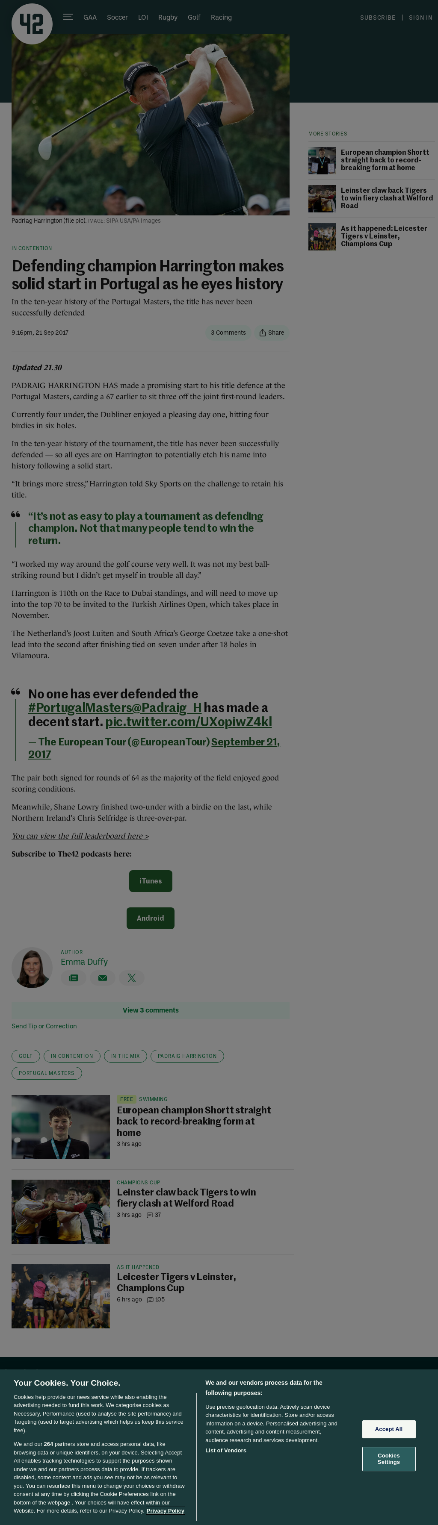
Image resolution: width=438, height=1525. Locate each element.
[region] (219, 1447)
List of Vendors (225, 1450)
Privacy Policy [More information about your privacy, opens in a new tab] (165, 1510)
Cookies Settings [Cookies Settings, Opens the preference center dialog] (389, 1459)
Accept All (388, 1429)
